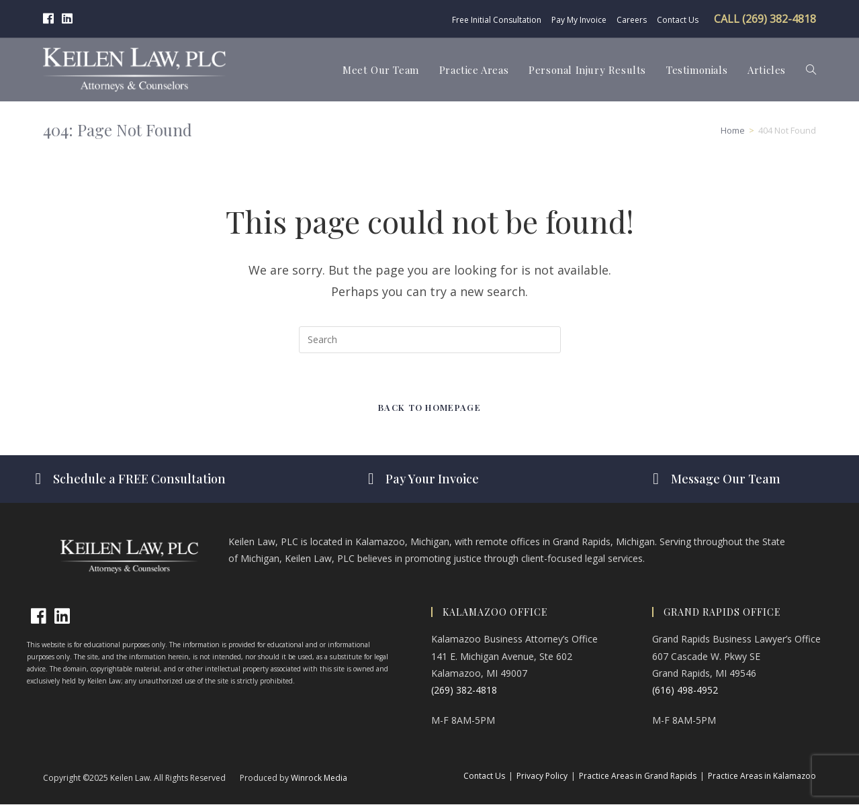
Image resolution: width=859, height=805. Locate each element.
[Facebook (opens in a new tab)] (50, 19)
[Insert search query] (430, 339)
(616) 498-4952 (685, 690)
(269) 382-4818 (464, 690)
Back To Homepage (429, 408)
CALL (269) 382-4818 (765, 18)
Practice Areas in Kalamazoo (762, 776)
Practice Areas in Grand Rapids (637, 776)
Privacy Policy (542, 776)
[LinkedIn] (62, 616)
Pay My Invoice (578, 20)
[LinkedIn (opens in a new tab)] (67, 19)
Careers (632, 20)
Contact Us (677, 20)
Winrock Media (319, 778)
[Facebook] (38, 616)
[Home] (733, 130)
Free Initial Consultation (496, 20)
